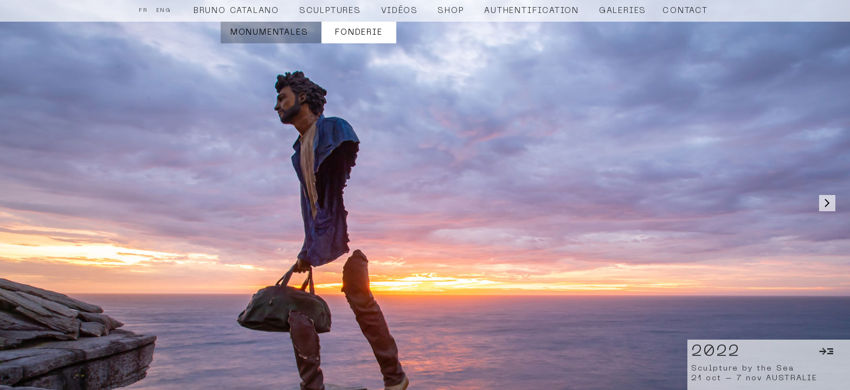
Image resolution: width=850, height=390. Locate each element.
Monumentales (269, 32)
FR (143, 10)
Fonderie (358, 32)
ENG (163, 10)
